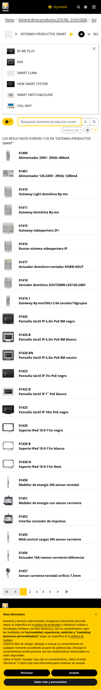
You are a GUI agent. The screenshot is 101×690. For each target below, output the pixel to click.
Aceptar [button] (74, 672)
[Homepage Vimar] (5, 7)
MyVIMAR (57, 7)
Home (9, 20)
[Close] (94, 48)
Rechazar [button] (27, 672)
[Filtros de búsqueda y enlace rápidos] (78, 7)
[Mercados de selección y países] (86, 7)
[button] (96, 614)
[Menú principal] (94, 7)
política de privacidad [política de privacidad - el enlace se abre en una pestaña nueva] (47, 624)
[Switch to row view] (95, 130)
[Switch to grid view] (87, 130)
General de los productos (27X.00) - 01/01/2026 (52, 20)
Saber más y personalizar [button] (50, 682)
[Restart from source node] (85, 121)
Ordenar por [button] (71, 130)
